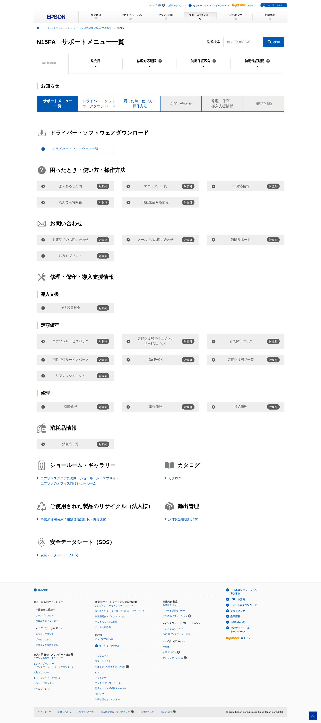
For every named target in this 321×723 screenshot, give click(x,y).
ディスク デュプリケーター (109, 683)
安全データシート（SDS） (60, 555)
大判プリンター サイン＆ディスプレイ (114, 605)
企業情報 (235, 616)
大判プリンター (41, 672)
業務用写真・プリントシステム (111, 616)
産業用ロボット (171, 605)
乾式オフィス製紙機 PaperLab (110, 688)
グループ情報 (154, 5)
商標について (147, 712)
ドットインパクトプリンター (48, 678)
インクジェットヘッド (174, 629)
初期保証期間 (257, 61)
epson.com (166, 712)
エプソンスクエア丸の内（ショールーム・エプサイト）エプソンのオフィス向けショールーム (81, 481)
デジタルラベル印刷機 (106, 622)
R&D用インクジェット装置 (176, 634)
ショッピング (237, 610)
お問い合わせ (175, 5)
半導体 (166, 647)
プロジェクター (103, 656)
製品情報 (43, 590)
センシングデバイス (173, 658)
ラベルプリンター (43, 689)
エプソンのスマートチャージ (48, 658)
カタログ (174, 478)
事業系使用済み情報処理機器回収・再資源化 (73, 519)
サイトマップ (44, 712)
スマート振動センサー (174, 610)
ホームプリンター (45, 615)
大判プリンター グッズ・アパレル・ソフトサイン (120, 611)
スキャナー (100, 677)
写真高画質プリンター (47, 621)
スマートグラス (103, 661)
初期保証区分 (203, 61)
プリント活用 (237, 599)
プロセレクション (45, 639)
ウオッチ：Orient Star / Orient (110, 666)
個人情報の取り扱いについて (117, 712)
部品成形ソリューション (175, 616)
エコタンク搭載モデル (47, 645)
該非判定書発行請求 (183, 519)
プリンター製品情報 (109, 646)
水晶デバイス (169, 652)
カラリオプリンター (46, 634)
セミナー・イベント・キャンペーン (211, 5)
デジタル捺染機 (103, 627)
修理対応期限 (149, 61)
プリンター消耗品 (104, 638)
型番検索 (213, 42)
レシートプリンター (44, 683)
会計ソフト (100, 694)
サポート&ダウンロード (243, 605)
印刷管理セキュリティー (107, 699)
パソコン (99, 672)
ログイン (244, 5)
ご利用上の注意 (86, 712)
